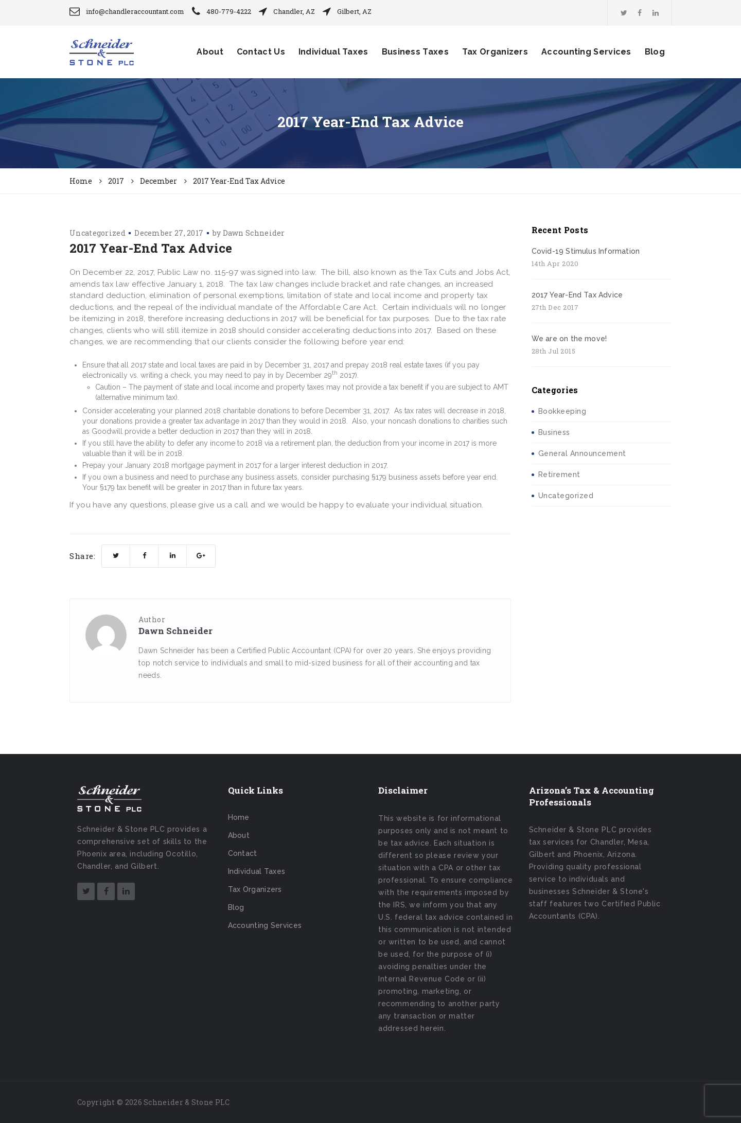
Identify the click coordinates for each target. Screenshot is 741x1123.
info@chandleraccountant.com (135, 11)
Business (554, 432)
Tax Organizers (495, 52)
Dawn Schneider (254, 233)
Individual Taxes (333, 52)
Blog (655, 52)
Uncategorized (97, 233)
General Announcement (582, 453)
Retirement (559, 474)
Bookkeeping (562, 411)
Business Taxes (415, 52)
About (210, 52)
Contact (242, 853)
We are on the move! (569, 339)
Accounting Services (586, 52)
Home (239, 817)
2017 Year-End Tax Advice (577, 295)
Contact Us (261, 52)
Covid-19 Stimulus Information (586, 251)
